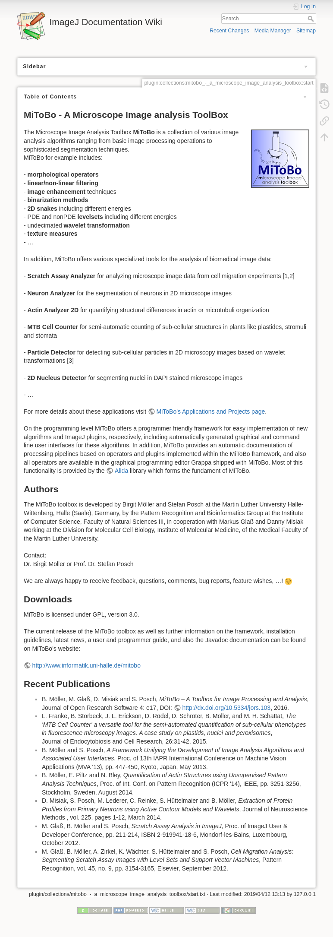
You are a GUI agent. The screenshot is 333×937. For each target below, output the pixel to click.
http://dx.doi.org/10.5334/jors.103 (226, 707)
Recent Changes (229, 31)
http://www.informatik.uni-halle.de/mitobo (86, 665)
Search (312, 19)
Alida (121, 470)
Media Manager (272, 31)
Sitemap (306, 31)
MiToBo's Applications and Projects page (211, 411)
